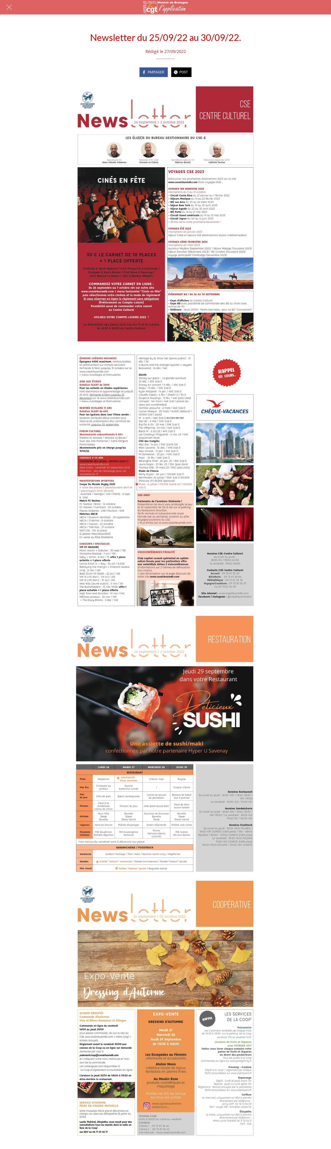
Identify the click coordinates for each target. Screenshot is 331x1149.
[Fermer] (9, 7)
